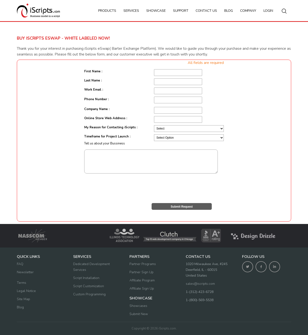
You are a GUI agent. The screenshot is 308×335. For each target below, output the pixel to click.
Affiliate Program (142, 280)
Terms (21, 282)
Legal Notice (26, 291)
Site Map (23, 299)
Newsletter (25, 272)
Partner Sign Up (141, 272)
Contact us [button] (206, 10)
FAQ (20, 264)
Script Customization (88, 286)
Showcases (138, 306)
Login (268, 10)
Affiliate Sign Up (141, 288)
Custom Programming (89, 294)
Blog (228, 10)
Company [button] (248, 10)
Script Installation (86, 278)
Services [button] (131, 10)
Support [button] (180, 10)
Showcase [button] (156, 10)
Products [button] (107, 10)
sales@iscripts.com (200, 283)
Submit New (138, 314)
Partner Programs (142, 264)
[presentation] (120, 188)
